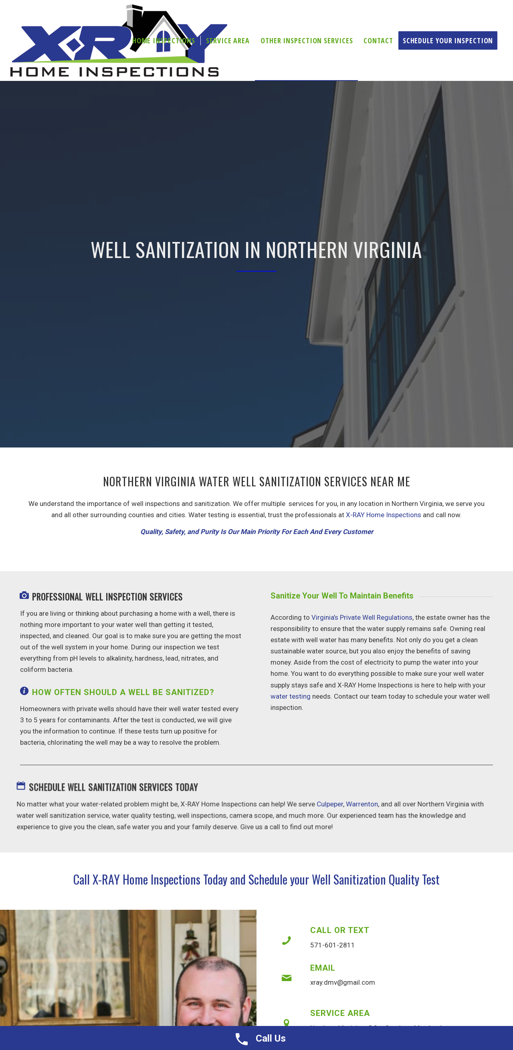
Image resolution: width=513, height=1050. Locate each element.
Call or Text (340, 930)
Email (322, 968)
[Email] (286, 978)
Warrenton (359, 804)
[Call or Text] (286, 940)
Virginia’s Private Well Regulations (361, 617)
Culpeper (328, 804)
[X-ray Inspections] (119, 40)
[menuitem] (163, 40)
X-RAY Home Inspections (383, 515)
